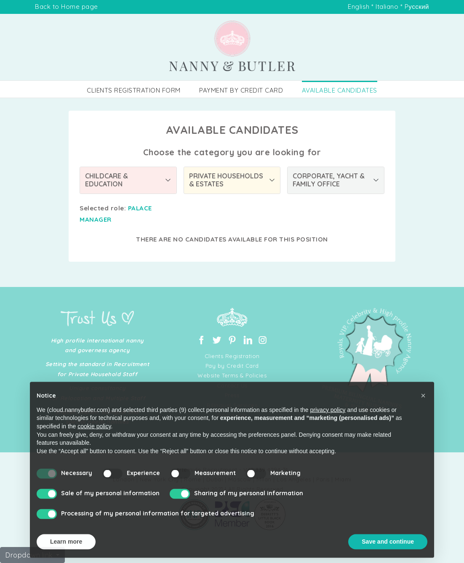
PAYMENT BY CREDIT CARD (241, 90)
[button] (423, 411)
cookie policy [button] (94, 441)
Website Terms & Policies (232, 375)
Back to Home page (66, 7)
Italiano (387, 7)
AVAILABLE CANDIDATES (339, 90)
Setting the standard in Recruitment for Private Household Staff (97, 369)
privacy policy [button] (328, 425)
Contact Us (232, 385)
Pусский (417, 7)
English (359, 7)
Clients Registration (232, 356)
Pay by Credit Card (232, 365)
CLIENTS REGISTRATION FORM (134, 90)
